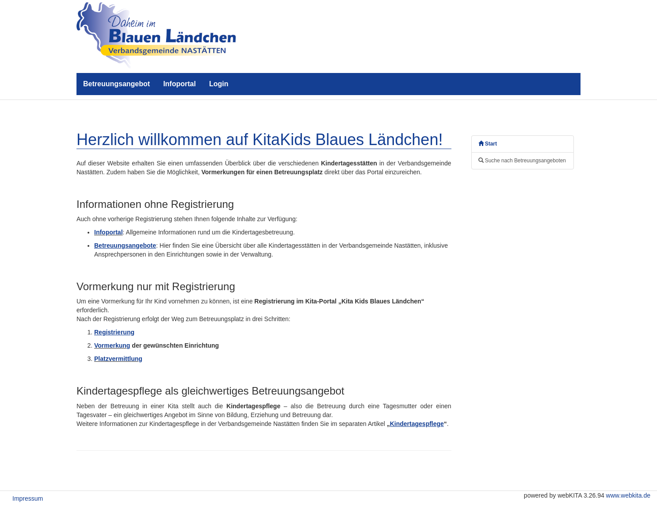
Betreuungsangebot (116, 84)
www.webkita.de (628, 495)
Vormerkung (112, 345)
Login (219, 84)
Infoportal (179, 84)
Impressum (27, 498)
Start (487, 144)
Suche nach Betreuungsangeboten (522, 160)
